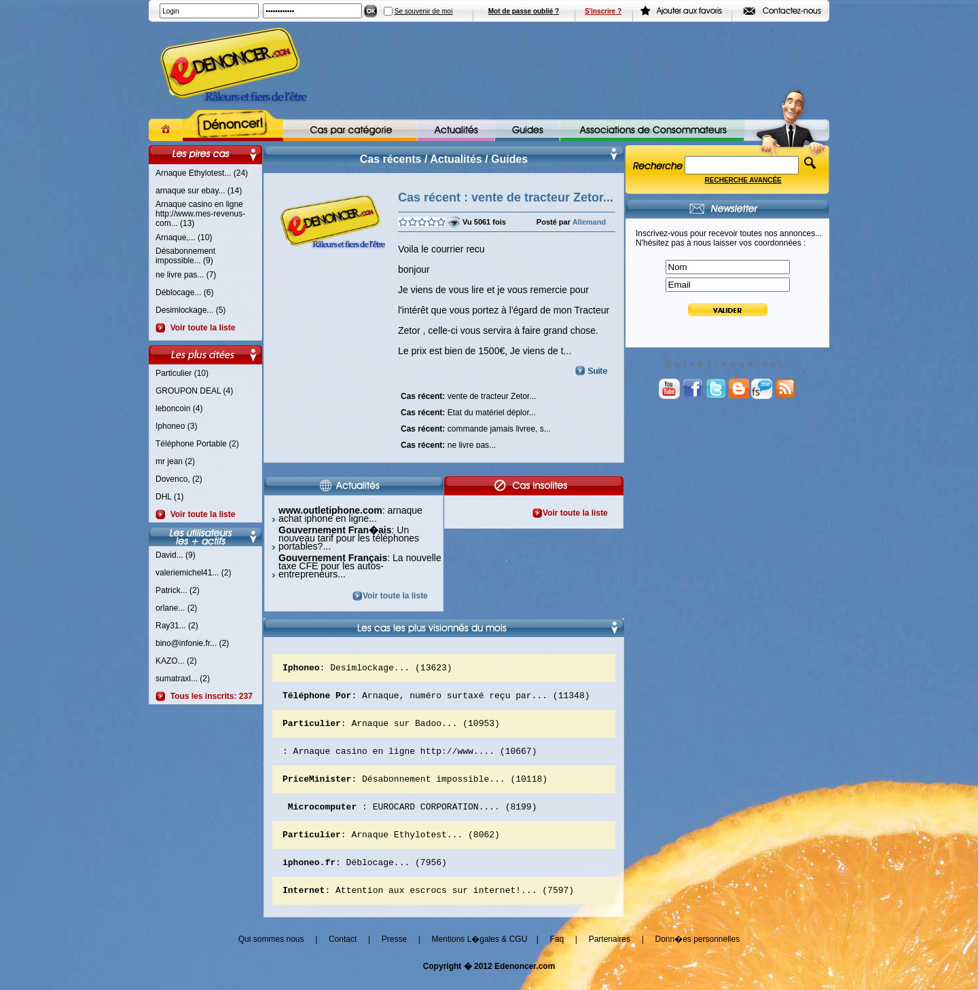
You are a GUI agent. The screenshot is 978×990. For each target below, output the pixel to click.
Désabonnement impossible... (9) (185, 255)
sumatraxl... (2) (183, 678)
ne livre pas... (448, 444)
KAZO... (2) (176, 661)
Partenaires (609, 957)
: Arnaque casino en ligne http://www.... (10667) (410, 759)
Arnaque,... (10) (184, 237)
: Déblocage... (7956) (365, 878)
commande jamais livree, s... (476, 427)
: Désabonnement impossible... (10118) (415, 788)
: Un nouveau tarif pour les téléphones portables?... (348, 538)
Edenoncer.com (524, 984)
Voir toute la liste (200, 327)
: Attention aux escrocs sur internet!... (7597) (428, 908)
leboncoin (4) (179, 408)
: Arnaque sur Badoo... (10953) (391, 729)
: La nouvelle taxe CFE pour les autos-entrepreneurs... (359, 565)
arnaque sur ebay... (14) (199, 190)
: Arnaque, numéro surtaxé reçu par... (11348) (436, 699)
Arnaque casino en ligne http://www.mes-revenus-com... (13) (200, 213)
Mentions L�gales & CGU (480, 957)
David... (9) (176, 555)
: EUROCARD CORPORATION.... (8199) (410, 818)
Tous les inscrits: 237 (209, 696)
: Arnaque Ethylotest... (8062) (391, 848)
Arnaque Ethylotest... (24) (202, 173)
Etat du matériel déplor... (468, 411)
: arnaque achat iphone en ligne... (350, 514)
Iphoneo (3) (176, 426)
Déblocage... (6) (184, 292)
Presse (394, 957)
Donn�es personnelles (697, 957)
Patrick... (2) (178, 590)
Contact (343, 957)
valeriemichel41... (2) (193, 572)
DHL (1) (170, 496)
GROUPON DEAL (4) (194, 391)
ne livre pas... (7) (186, 275)
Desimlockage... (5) (190, 310)
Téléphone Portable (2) (197, 444)
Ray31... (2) (177, 625)
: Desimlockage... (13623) (367, 669)
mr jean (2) (175, 461)
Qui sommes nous (271, 957)
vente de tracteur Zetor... (468, 395)
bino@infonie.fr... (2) (192, 643)
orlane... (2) (176, 608)
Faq (556, 957)
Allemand (589, 222)
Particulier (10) (182, 373)
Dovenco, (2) (179, 479)
